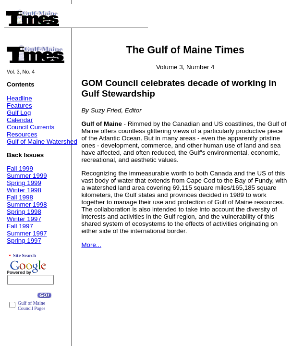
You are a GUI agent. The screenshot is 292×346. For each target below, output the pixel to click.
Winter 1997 (24, 218)
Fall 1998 (20, 197)
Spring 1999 (24, 182)
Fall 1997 (20, 226)
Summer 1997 (27, 233)
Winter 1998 (24, 190)
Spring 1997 (24, 240)
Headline (19, 98)
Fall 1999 (20, 168)
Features (19, 105)
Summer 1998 (27, 204)
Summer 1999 (27, 175)
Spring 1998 (24, 211)
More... (91, 244)
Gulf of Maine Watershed (42, 141)
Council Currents (30, 127)
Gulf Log (19, 112)
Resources (22, 134)
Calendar (20, 120)
